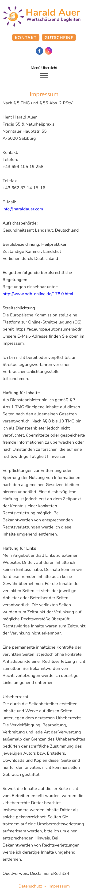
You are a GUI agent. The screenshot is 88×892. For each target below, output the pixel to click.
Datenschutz (30, 886)
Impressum (59, 886)
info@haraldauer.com (23, 209)
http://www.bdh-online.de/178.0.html (38, 294)
